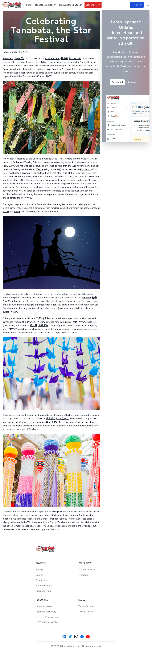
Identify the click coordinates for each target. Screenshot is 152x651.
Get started (117, 82)
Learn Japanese (44, 606)
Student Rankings (87, 569)
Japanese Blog (43, 591)
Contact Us (41, 580)
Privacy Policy (85, 611)
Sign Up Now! (93, 5)
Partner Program (44, 585)
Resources (42, 600)
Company (41, 563)
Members (83, 575)
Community (84, 563)
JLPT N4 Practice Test (47, 617)
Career (39, 575)
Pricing (28, 5)
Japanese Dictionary (45, 5)
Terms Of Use (85, 606)
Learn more (135, 82)
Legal (81, 600)
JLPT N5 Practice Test (47, 622)
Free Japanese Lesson (70, 5)
